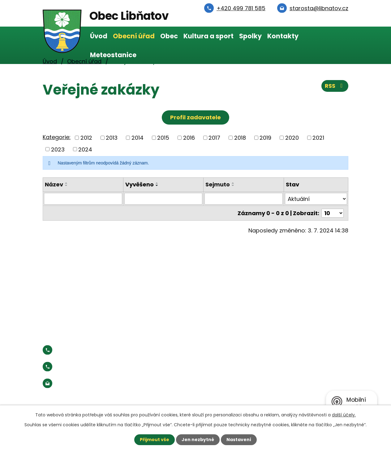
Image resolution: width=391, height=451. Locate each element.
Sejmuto (217, 184)
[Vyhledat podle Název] (83, 199)
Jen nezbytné (198, 439)
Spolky (250, 36)
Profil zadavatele (195, 117)
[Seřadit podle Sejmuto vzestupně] (233, 183)
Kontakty (283, 36)
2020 (292, 138)
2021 (318, 138)
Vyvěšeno (139, 184)
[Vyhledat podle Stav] (316, 199)
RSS (335, 86)
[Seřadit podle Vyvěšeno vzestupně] (157, 183)
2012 (86, 138)
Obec (169, 36)
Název (54, 184)
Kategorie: (57, 137)
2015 (163, 138)
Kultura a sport (208, 36)
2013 (112, 138)
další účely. (344, 415)
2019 (265, 138)
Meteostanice (113, 54)
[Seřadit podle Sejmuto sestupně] (233, 185)
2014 (137, 138)
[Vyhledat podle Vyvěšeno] (163, 199)
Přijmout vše (154, 439)
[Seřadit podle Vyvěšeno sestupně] (157, 185)
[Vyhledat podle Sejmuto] (243, 199)
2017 (214, 138)
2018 (240, 138)
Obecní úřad (134, 36)
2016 (189, 138)
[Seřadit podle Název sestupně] (66, 185)
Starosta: (93, 367)
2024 (85, 149)
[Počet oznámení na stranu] (332, 213)
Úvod (98, 36)
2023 (58, 149)
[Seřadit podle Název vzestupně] (66, 183)
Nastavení (238, 439)
